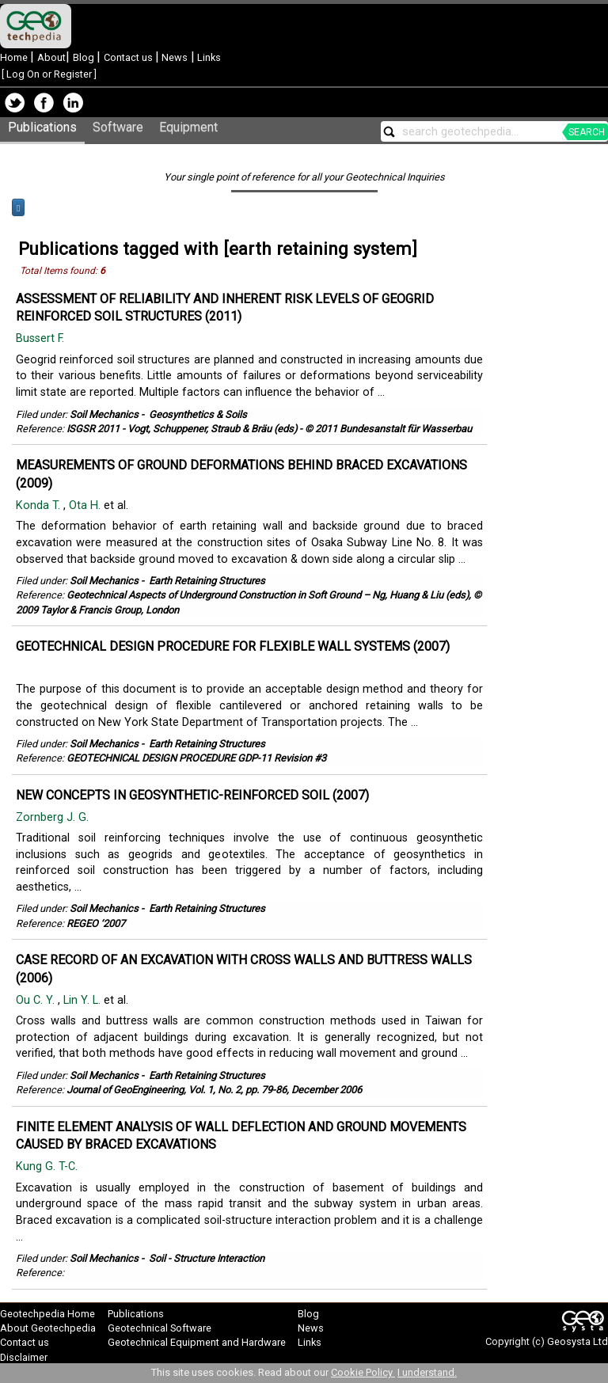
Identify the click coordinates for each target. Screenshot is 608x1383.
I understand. (427, 1372)
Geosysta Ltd (577, 1341)
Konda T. (39, 505)
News (173, 57)
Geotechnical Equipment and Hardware (197, 1342)
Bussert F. (41, 338)
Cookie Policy (363, 1372)
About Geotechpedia (48, 1328)
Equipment (188, 127)
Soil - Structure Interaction (206, 1258)
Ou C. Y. (37, 1000)
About (51, 57)
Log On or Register (49, 74)
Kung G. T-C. (48, 1166)
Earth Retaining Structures (207, 581)
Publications (42, 127)
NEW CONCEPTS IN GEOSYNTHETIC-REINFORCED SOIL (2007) (192, 795)
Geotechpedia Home (47, 1314)
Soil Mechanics (104, 414)
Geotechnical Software (159, 1328)
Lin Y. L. (83, 1000)
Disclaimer (24, 1357)
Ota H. (86, 505)
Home (15, 57)
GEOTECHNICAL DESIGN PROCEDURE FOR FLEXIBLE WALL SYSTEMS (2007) (233, 646)
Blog (85, 57)
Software (118, 127)
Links (208, 57)
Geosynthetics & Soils (198, 414)
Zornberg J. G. (54, 817)
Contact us (129, 57)
